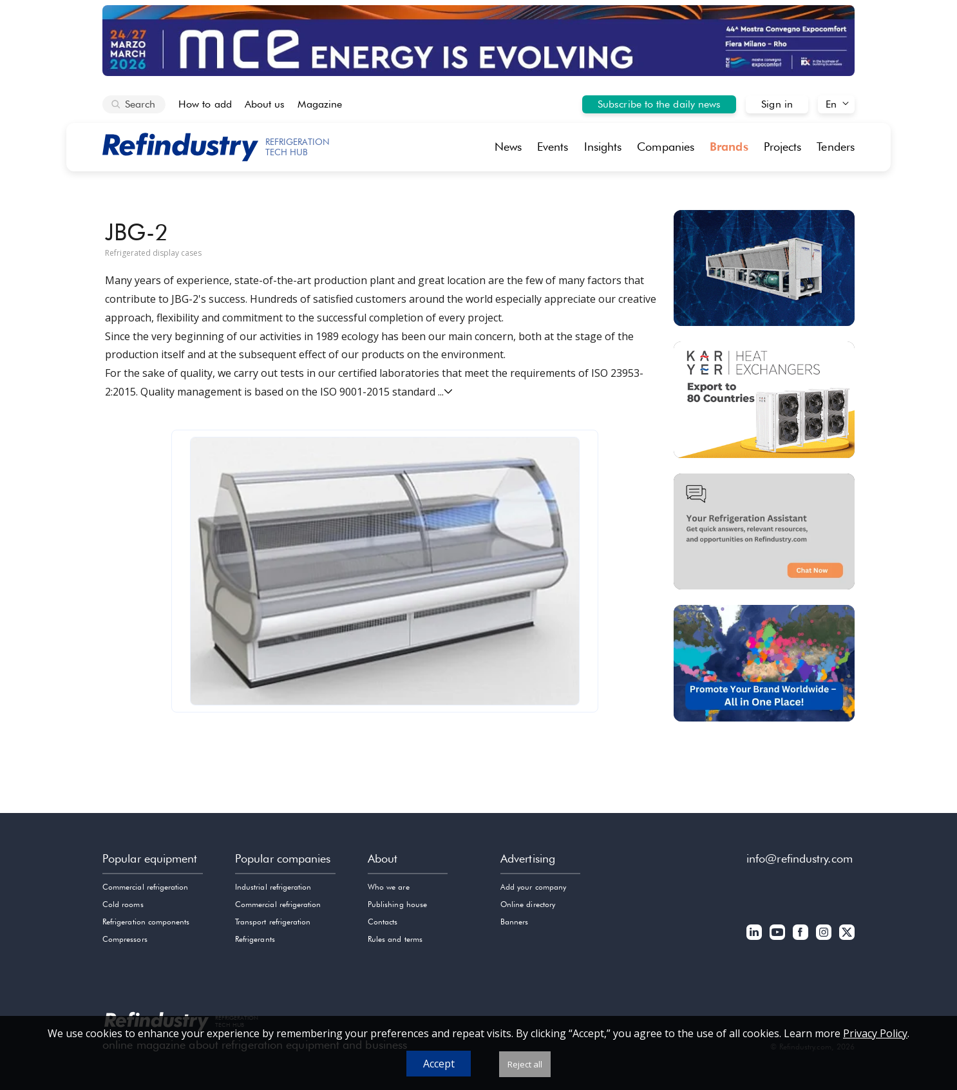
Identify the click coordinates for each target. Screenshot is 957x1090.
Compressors (124, 939)
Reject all (524, 1064)
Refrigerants (255, 939)
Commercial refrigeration (145, 887)
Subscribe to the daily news (659, 104)
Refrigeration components (145, 921)
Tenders (836, 146)
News (508, 146)
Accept (439, 1064)
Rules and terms (395, 939)
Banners (514, 921)
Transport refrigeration (272, 921)
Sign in (777, 104)
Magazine (320, 104)
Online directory (527, 904)
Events (553, 146)
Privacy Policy (875, 1033)
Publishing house (397, 904)
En (831, 104)
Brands (729, 146)
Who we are (389, 887)
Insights (603, 146)
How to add (205, 104)
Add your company (533, 887)
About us (265, 104)
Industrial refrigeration (273, 887)
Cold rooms (123, 904)
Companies (665, 146)
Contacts (382, 921)
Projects (783, 146)
